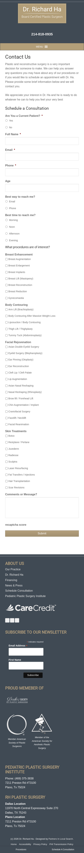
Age (7, 181)
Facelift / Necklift (17, 418)
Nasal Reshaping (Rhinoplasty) (25, 392)
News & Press (13, 585)
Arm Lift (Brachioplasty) (20, 309)
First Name (15, 659)
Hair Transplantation (19, 481)
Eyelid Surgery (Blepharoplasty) (25, 353)
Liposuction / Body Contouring (24, 322)
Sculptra (12, 461)
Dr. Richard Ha (14, 574)
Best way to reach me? (20, 196)
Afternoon (14, 233)
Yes (11, 120)
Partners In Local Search (61, 839)
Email (10, 149)
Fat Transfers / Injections (21, 474)
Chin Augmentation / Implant (23, 405)
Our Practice (13, 569)
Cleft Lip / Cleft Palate (20, 372)
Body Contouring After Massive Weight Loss (31, 315)
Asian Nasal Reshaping (20, 385)
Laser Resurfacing (18, 468)
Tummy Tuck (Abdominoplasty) (24, 335)
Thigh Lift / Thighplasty (20, 328)
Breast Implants (16, 272)
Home (14, 844)
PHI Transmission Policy (61, 844)
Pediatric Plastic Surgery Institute (25, 596)
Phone (10, 165)
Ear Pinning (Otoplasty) (20, 359)
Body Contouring (16, 304)
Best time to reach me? (20, 215)
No (10, 127)
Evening (13, 240)
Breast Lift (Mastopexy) (20, 278)
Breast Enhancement (19, 254)
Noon (12, 226)
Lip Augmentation (17, 379)
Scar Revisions (16, 487)
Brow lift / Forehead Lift (20, 398)
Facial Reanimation (18, 424)
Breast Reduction (17, 291)
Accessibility (25, 844)
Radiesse (13, 455)
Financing (11, 580)
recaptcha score (15, 524)
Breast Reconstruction (20, 285)
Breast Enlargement (19, 265)
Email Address (18, 645)
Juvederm (13, 448)
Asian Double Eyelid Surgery (23, 346)
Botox (11, 435)
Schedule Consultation (19, 590)
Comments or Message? (21, 494)
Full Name (13, 134)
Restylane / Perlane (18, 442)
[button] (39, 46)
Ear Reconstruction (18, 366)
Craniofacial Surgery (19, 411)
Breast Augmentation (19, 259)
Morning (13, 220)
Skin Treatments (16, 431)
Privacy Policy (40, 844)
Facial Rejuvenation (18, 342)
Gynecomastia (16, 298)
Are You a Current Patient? (24, 115)
